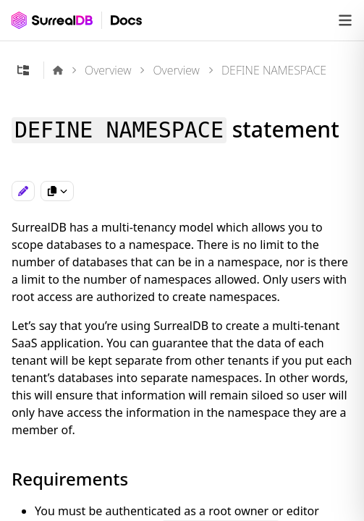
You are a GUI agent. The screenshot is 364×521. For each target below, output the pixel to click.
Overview (108, 70)
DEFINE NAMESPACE (273, 70)
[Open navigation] (345, 20)
